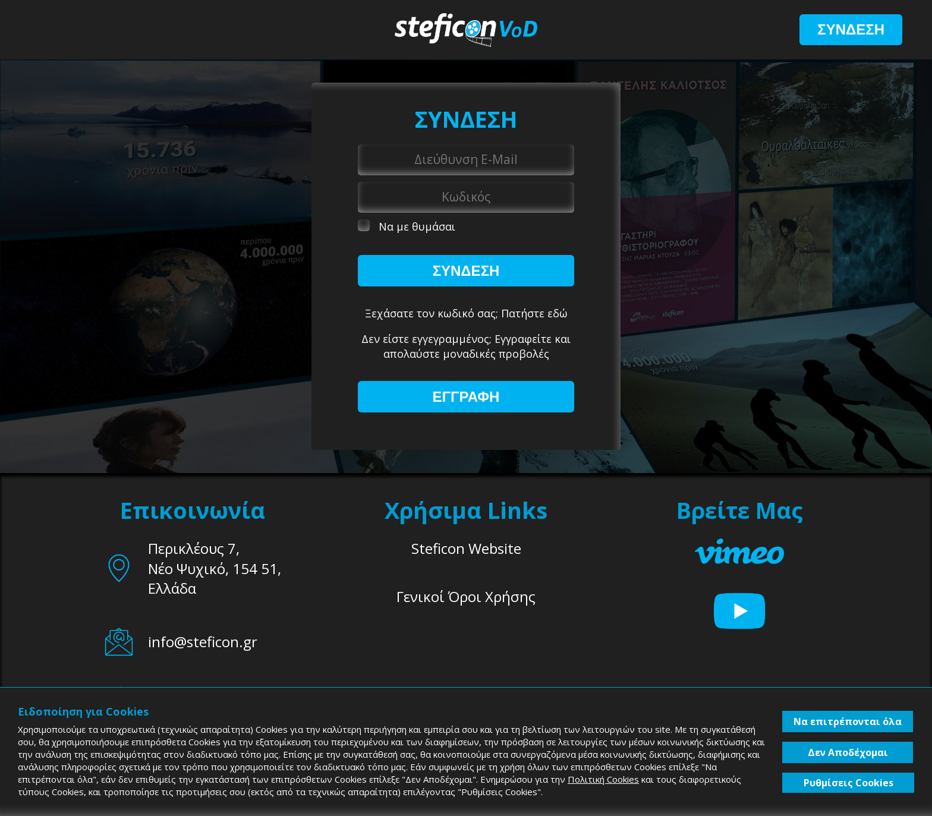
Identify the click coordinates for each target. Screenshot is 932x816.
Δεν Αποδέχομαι (848, 752)
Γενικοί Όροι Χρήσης (466, 596)
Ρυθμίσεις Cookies (848, 782)
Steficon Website (466, 548)
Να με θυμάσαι (406, 226)
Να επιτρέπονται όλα (848, 721)
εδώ (557, 313)
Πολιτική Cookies (603, 779)
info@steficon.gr (202, 641)
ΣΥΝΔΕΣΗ (850, 29)
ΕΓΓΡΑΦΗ (466, 397)
